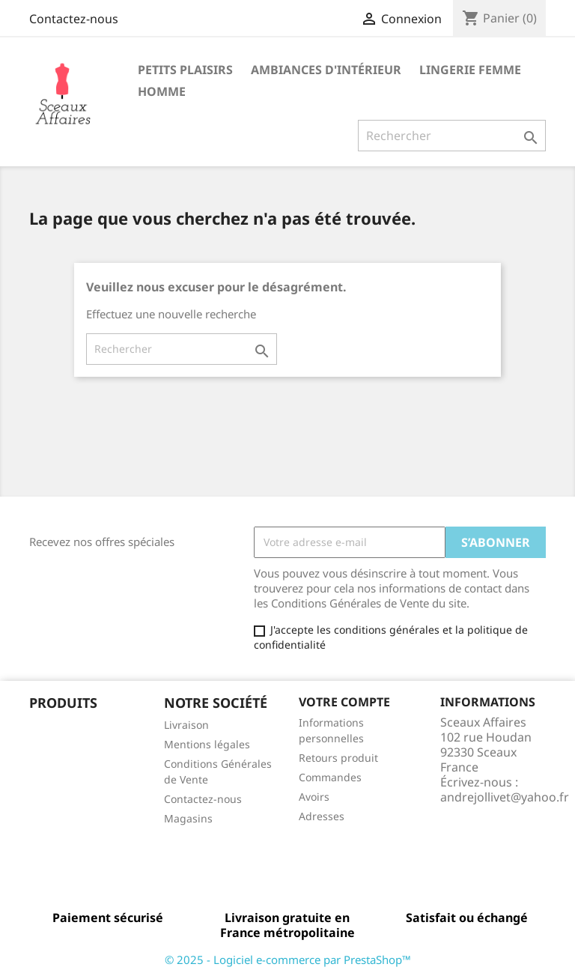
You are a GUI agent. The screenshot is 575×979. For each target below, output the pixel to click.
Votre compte (344, 702)
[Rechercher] (452, 135)
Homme (162, 91)
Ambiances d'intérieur (326, 69)
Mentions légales (207, 744)
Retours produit (338, 758)
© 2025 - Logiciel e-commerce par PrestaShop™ (288, 959)
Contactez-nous (73, 18)
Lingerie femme (470, 69)
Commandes (330, 777)
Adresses (321, 816)
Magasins (188, 818)
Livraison (186, 725)
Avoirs (314, 796)
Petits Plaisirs (185, 69)
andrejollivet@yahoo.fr (504, 797)
